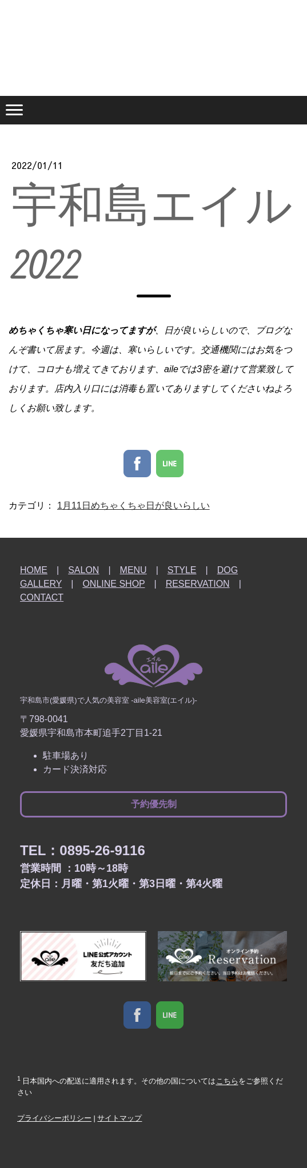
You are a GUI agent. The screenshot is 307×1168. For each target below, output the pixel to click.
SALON (83, 570)
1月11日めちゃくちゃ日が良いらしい (133, 505)
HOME (33, 570)
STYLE (182, 570)
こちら (227, 1081)
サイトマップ (119, 1118)
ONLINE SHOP (113, 584)
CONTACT (41, 597)
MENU (133, 570)
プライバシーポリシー (54, 1118)
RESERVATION (198, 584)
